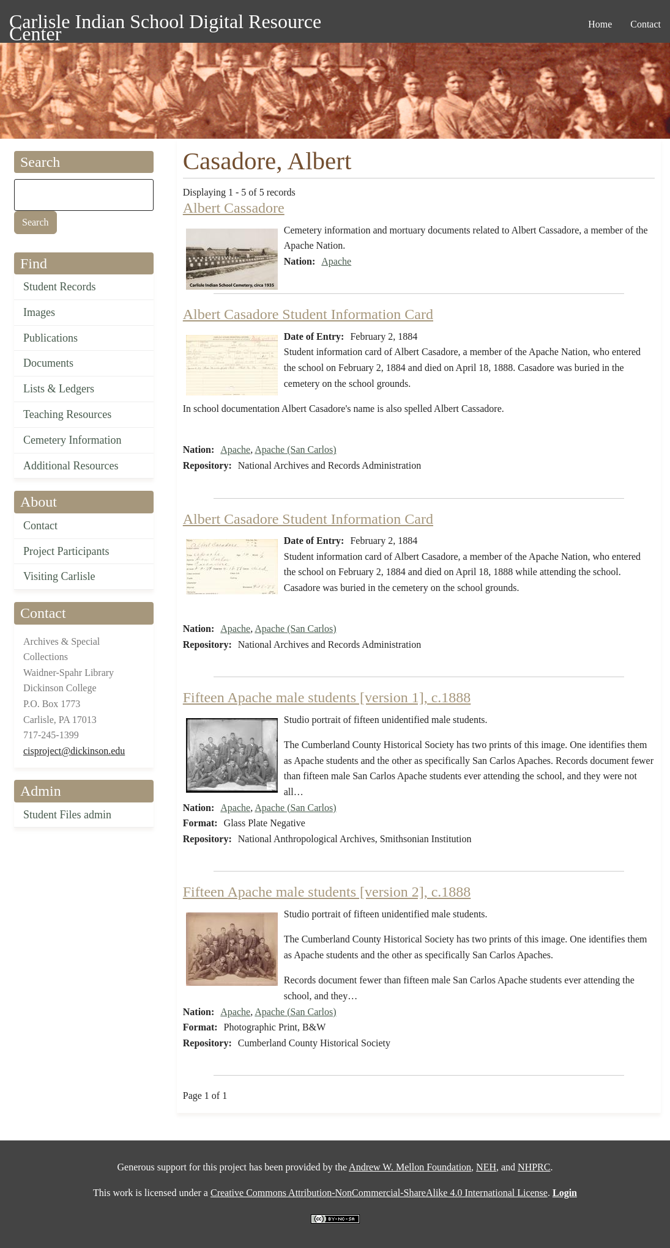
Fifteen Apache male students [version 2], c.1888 (327, 892)
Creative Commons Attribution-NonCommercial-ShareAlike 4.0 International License (379, 1192)
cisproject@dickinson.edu (74, 751)
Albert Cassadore (234, 208)
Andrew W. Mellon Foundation (410, 1167)
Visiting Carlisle (59, 576)
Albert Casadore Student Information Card (308, 314)
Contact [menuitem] (645, 24)
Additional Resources (70, 466)
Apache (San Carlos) (295, 449)
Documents (48, 363)
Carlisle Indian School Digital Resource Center (165, 23)
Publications (50, 338)
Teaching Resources (67, 414)
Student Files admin (67, 815)
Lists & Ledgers (58, 389)
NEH (486, 1167)
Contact (40, 525)
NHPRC (534, 1167)
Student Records (59, 287)
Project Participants (66, 551)
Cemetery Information (72, 440)
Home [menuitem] (600, 24)
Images (39, 312)
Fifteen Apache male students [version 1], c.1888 (327, 697)
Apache (336, 261)
